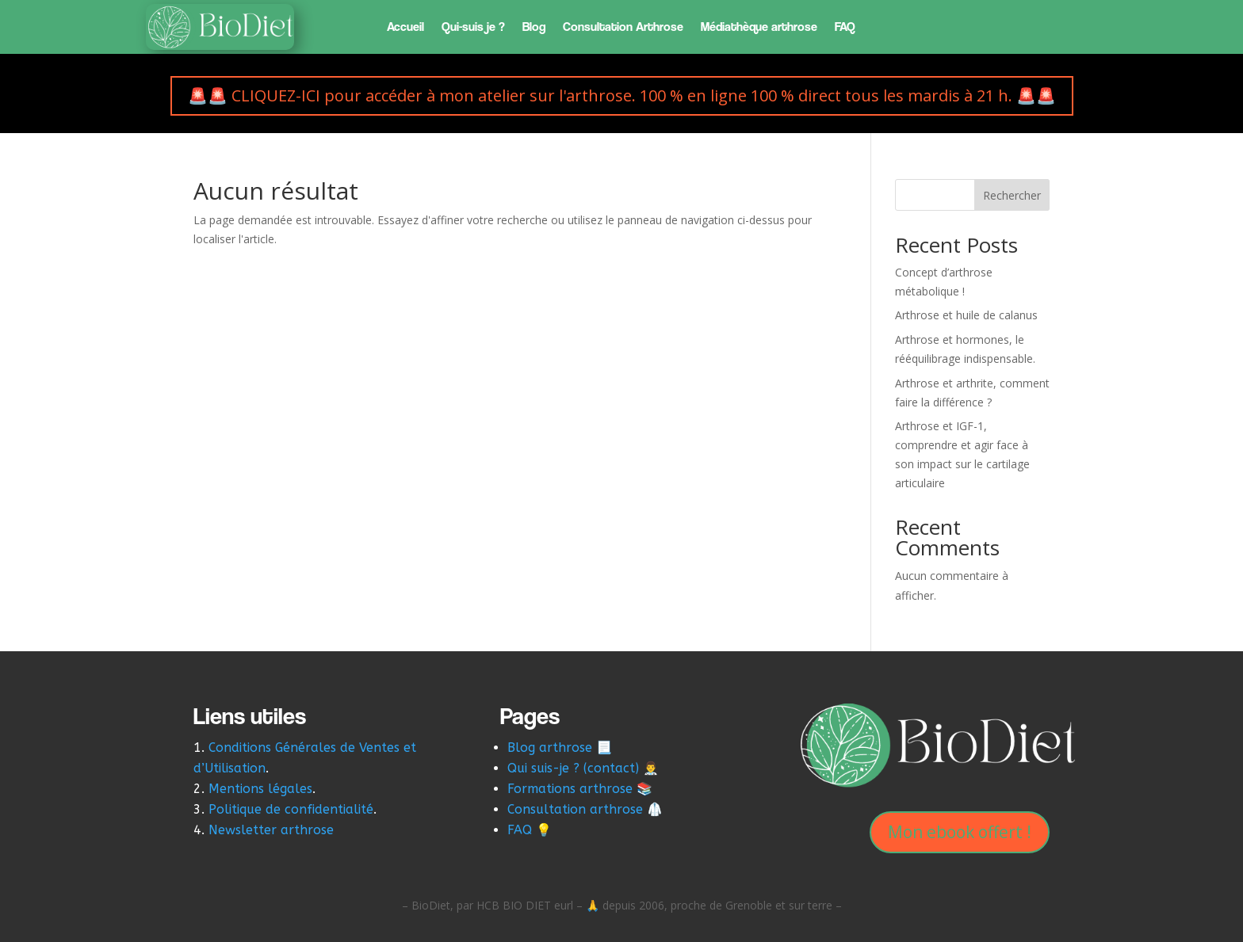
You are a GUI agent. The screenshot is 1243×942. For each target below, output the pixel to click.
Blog (533, 27)
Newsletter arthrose (273, 829)
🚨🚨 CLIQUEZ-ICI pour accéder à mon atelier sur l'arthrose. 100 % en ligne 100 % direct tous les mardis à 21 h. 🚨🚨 (622, 95)
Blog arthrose (549, 747)
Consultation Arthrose (623, 27)
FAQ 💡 (529, 829)
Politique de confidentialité (290, 809)
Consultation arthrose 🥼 (585, 809)
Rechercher (1012, 195)
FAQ (845, 27)
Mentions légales (260, 788)
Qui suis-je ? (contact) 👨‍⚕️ (583, 768)
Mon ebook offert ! (959, 832)
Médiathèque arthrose (759, 27)
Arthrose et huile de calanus (966, 314)
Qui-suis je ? (473, 27)
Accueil (405, 27)
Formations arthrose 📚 (579, 788)
